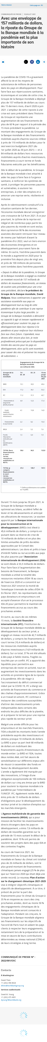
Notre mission (7, 5)
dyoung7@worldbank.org (11, 1000)
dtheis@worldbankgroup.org (12, 985)
